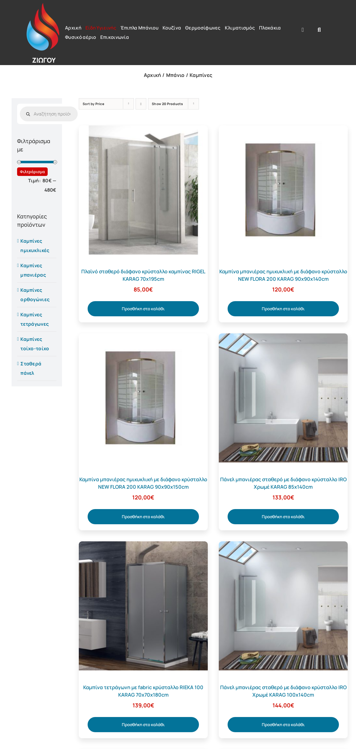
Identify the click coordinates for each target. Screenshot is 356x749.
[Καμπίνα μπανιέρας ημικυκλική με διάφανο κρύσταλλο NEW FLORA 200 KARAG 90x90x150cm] (143, 338)
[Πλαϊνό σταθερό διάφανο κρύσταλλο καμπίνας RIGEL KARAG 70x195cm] (143, 130)
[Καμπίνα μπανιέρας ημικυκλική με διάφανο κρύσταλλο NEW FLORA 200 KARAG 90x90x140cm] (283, 130)
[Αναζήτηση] (319, 30)
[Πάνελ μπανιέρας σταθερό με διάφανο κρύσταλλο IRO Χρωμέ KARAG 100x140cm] (283, 546)
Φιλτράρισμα (32, 171)
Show (167, 103)
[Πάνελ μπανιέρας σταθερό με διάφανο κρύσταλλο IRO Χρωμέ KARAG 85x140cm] (283, 338)
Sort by (93, 103)
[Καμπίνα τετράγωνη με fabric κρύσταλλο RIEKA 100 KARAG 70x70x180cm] (143, 546)
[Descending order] (141, 103)
